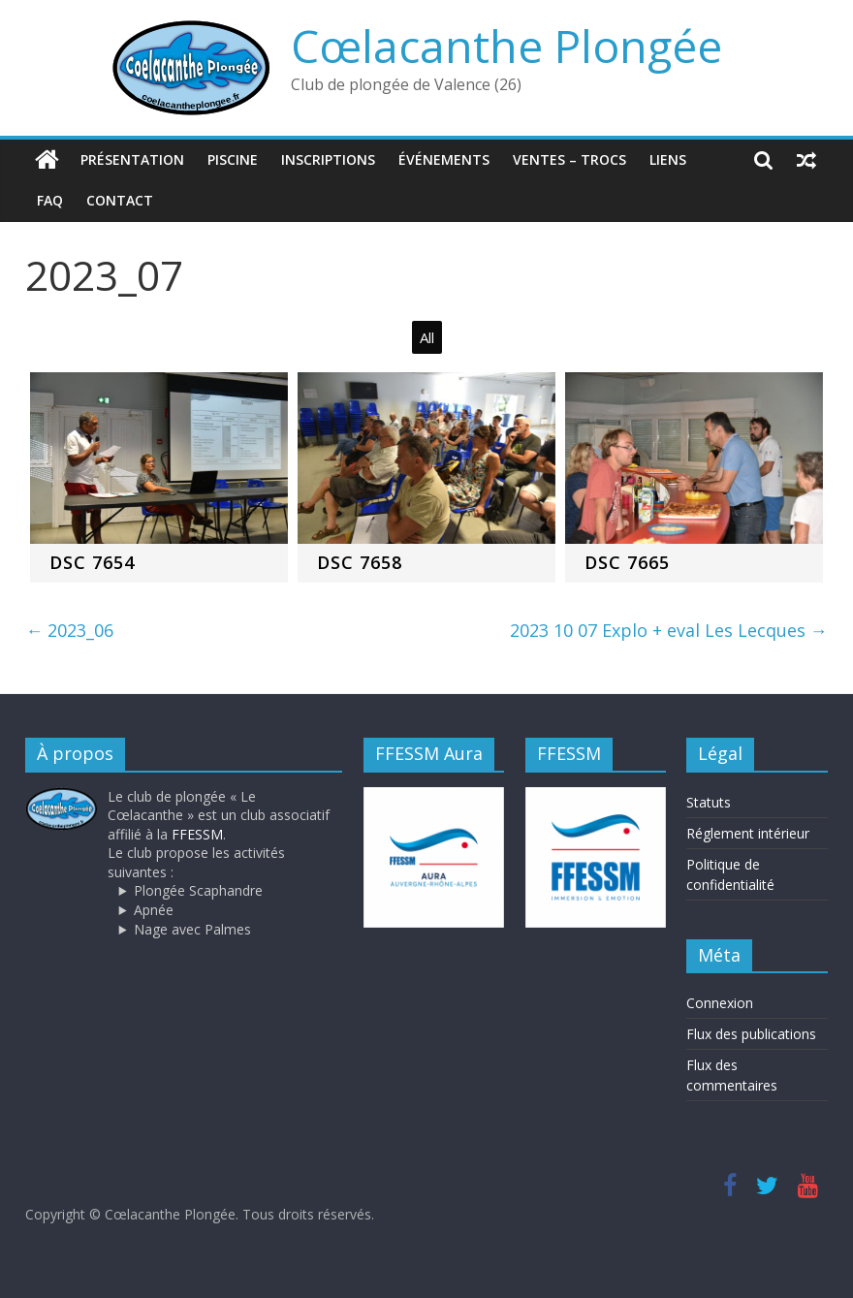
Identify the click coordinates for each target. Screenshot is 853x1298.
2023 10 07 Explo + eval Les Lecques (669, 630)
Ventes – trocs (569, 159)
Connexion (719, 1003)
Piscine (232, 159)
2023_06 (69, 630)
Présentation (132, 159)
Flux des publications (751, 1034)
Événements (444, 159)
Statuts (708, 802)
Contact (119, 200)
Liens (667, 159)
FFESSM (197, 834)
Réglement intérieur (747, 833)
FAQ (50, 200)
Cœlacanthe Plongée (506, 46)
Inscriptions (328, 159)
